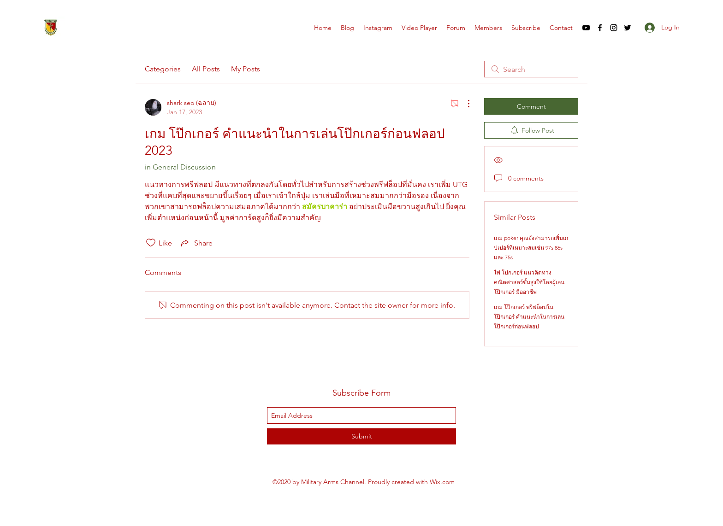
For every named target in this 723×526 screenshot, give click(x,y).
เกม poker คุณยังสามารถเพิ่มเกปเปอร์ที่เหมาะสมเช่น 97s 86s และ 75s (531, 247)
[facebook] (599, 27)
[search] (531, 69)
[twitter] (627, 27)
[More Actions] (463, 103)
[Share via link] (196, 242)
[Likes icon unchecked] (151, 242)
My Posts (245, 68)
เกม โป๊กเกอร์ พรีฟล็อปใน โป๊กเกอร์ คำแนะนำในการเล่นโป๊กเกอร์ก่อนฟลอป (529, 317)
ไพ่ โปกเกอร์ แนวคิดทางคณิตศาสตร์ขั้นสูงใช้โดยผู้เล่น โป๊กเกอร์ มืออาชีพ (529, 282)
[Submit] (361, 436)
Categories (163, 68)
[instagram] (613, 27)
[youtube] (586, 27)
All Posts (206, 68)
